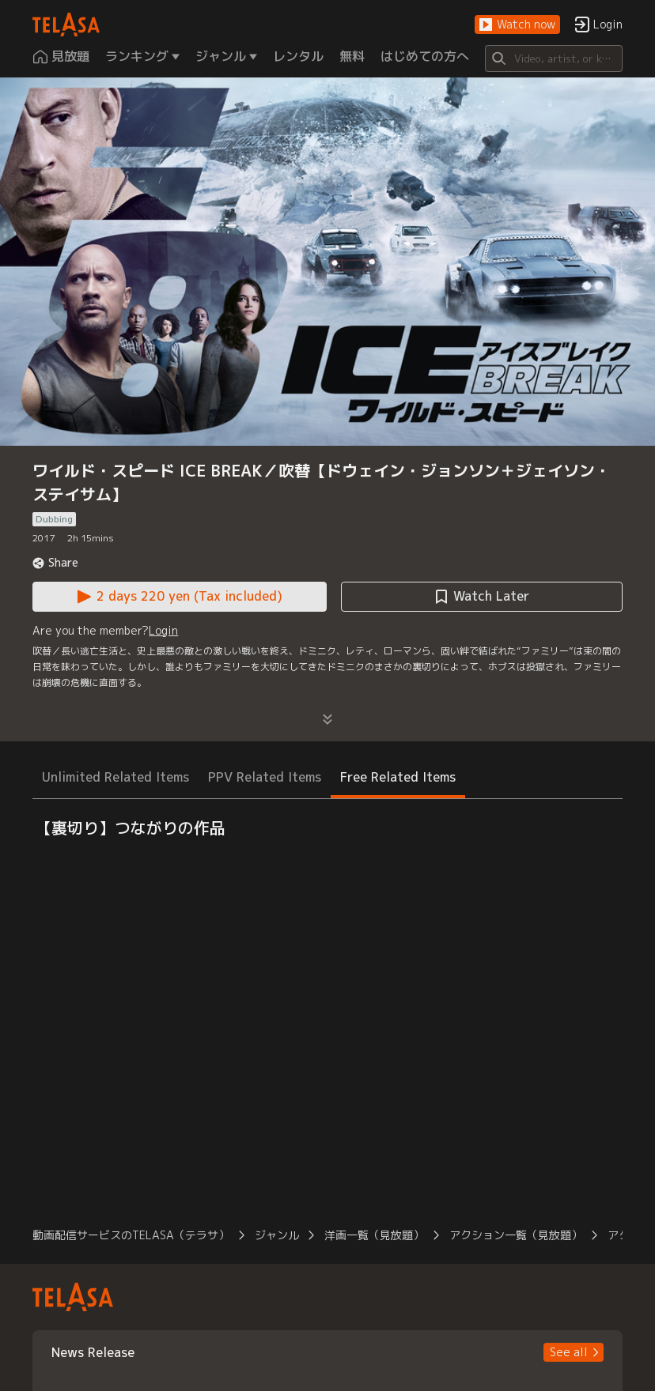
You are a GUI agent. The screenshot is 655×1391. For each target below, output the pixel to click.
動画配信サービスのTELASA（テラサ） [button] (130, 1234)
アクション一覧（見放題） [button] (515, 1234)
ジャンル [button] (277, 1234)
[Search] (553, 58)
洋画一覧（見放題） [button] (374, 1234)
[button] (517, 25)
